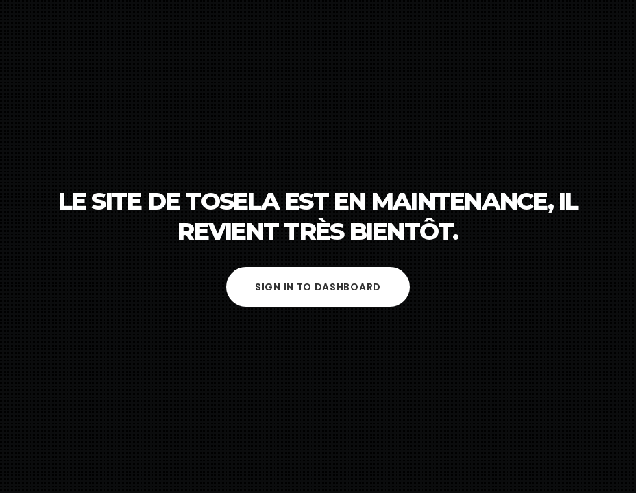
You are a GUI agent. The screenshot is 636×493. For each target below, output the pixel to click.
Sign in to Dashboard (318, 287)
